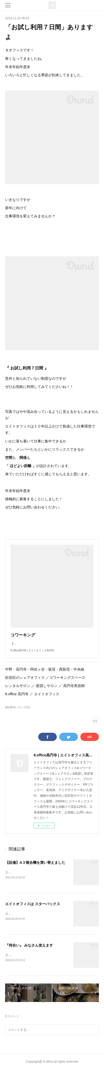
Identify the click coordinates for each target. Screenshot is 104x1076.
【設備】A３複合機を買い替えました (35, 868)
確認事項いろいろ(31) (17, 712)
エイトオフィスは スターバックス (32, 909)
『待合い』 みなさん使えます (29, 951)
